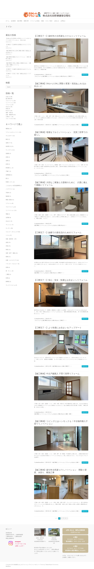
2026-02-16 (48, 74)
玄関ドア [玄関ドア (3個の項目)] (9, 143)
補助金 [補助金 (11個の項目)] (9, 128)
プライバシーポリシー (33, 564)
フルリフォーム (38, 76)
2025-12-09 (48, 366)
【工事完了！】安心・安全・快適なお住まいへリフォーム (61, 280)
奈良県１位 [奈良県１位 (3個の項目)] (9, 146)
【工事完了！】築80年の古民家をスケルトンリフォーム (60, 36)
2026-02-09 (48, 223)
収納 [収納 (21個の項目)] (8, 256)
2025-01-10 (48, 511)
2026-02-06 (48, 271)
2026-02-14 (48, 173)
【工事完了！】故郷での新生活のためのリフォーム (58, 232)
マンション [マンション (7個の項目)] (9, 224)
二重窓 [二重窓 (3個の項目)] (8, 274)
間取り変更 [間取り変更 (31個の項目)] (10, 199)
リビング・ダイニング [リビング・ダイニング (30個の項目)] (13, 232)
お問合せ (63, 21)
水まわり (58, 76)
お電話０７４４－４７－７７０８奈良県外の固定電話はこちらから (75, 548)
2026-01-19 (48, 318)
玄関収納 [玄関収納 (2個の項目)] (9, 175)
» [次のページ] (67, 518)
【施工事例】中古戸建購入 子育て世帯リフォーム (57, 373)
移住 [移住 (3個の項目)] (8, 139)
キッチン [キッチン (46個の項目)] (9, 228)
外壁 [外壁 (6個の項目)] (8, 278)
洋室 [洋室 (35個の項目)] (8, 246)
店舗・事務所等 (9, 114)
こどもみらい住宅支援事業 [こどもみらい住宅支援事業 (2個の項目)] (14, 185)
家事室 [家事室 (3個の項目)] (8, 281)
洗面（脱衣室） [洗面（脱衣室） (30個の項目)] (11, 239)
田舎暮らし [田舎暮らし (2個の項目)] (9, 167)
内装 (61, 76)
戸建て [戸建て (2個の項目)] (8, 171)
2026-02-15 (48, 124)
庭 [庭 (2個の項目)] (7, 178)
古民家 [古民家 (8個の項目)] (8, 217)
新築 (42, 21)
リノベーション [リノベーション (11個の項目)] (11, 210)
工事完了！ (70, 76)
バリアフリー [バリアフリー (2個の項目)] (10, 189)
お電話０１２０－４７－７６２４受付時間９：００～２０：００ (75, 539)
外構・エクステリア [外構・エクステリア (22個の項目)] (12, 260)
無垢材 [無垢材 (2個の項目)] (8, 196)
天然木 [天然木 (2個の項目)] (8, 192)
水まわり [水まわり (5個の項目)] (9, 221)
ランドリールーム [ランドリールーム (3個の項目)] (11, 285)
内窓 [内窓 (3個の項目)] (8, 157)
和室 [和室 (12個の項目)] (8, 249)
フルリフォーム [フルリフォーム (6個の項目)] (11, 207)
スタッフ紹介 (48, 21)
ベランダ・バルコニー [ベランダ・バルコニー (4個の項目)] (12, 263)
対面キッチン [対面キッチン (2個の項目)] (10, 182)
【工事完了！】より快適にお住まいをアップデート (58, 327)
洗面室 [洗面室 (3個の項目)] (8, 153)
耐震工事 (26, 21)
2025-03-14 (48, 412)
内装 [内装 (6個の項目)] (8, 267)
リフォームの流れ (35, 21)
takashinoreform (40, 74)
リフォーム (68, 124)
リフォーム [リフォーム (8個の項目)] (9, 203)
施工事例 (19, 21)
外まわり (65, 76)
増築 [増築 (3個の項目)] (8, 214)
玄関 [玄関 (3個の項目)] (8, 160)
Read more (85, 74)
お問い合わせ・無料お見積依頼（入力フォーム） (75, 531)
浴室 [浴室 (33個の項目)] (8, 242)
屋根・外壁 (68, 414)
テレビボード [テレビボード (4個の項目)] (10, 135)
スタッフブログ (9, 118)
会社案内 (13, 21)
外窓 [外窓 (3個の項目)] (8, 164)
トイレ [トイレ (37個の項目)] (9, 235)
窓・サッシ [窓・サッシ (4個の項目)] (9, 271)
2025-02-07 (48, 462)
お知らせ (56, 21)
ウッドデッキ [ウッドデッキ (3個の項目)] (10, 150)
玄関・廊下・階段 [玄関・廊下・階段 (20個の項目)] (12, 253)
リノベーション (51, 76)
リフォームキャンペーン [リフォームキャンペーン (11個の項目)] (13, 132)
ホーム (7, 21)
